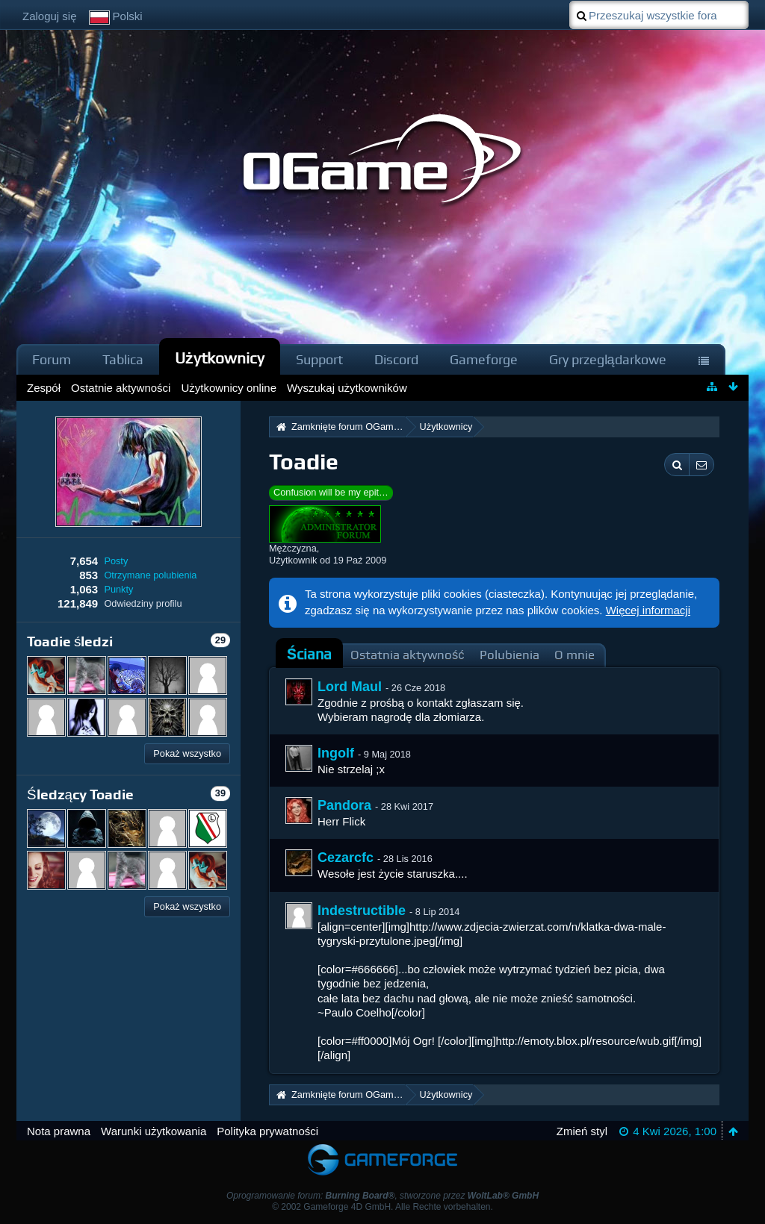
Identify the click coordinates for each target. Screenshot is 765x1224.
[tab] (309, 654)
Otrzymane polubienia (150, 575)
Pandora (344, 805)
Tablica (122, 359)
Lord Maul (350, 686)
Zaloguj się (49, 16)
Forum (51, 359)
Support (319, 359)
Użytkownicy (219, 358)
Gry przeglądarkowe (607, 359)
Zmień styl (582, 1131)
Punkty (118, 589)
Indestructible (362, 910)
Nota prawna (58, 1131)
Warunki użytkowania (153, 1131)
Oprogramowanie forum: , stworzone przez (382, 1195)
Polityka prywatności (267, 1131)
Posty (116, 560)
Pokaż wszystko (187, 753)
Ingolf (336, 753)
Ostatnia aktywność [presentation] (407, 655)
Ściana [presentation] (309, 654)
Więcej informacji (648, 610)
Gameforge (484, 359)
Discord (396, 359)
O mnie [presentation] (574, 655)
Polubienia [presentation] (509, 655)
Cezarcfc (346, 857)
